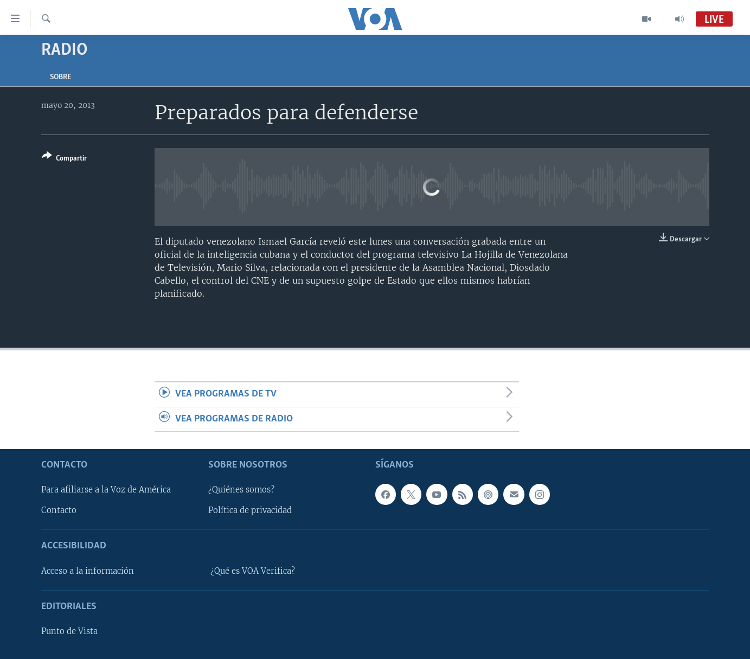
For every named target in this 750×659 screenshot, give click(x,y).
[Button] (64, 159)
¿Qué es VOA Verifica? (252, 571)
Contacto (58, 510)
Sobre (60, 77)
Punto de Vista (69, 631)
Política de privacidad (250, 510)
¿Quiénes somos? (241, 490)
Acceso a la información (87, 571)
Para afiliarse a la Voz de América (106, 490)
